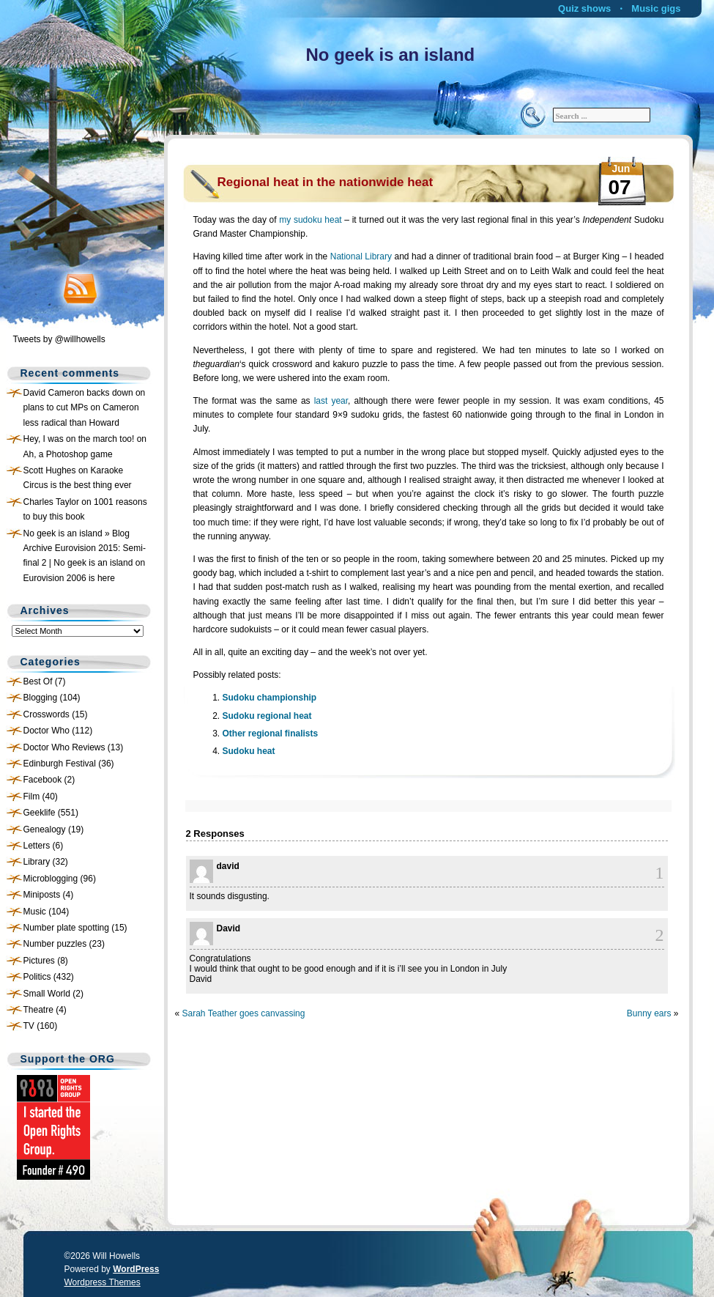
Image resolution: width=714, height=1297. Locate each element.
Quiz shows (584, 8)
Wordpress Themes (102, 1282)
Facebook (42, 780)
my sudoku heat (310, 220)
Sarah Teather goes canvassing (243, 1013)
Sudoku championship (270, 697)
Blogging (40, 697)
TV (28, 1026)
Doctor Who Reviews (64, 747)
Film (31, 796)
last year (331, 401)
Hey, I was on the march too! (79, 439)
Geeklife (39, 813)
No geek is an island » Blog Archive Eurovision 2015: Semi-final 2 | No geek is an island (84, 548)
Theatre (38, 1010)
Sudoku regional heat (267, 716)
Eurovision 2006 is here (69, 578)
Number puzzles (55, 944)
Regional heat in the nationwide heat (325, 182)
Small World (46, 994)
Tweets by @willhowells (59, 339)
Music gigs (655, 8)
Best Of (38, 681)
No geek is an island (390, 54)
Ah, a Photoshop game (68, 454)
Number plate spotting (66, 928)
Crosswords (46, 714)
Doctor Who (46, 730)
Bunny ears (649, 1013)
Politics (37, 977)
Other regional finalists (271, 733)
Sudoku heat (249, 751)
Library (37, 862)
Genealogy (44, 829)
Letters (37, 845)
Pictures (39, 961)
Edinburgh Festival (59, 763)
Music (34, 911)
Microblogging (50, 878)
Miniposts (42, 895)
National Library (361, 256)
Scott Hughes (49, 470)
